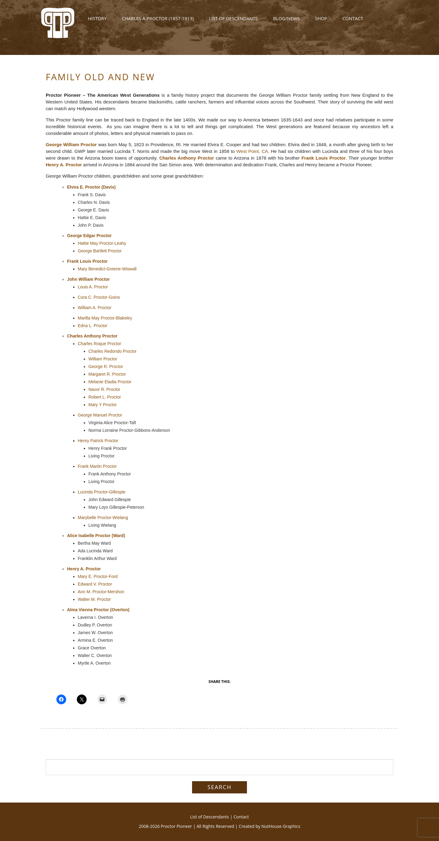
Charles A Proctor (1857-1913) (158, 22)
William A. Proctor (94, 307)
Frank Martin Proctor (97, 466)
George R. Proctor (105, 366)
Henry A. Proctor (64, 164)
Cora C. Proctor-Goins (99, 297)
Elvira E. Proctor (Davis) (91, 187)
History (97, 22)
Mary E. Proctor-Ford (98, 576)
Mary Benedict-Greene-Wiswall (107, 268)
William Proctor (102, 358)
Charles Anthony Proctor (186, 158)
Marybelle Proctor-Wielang (103, 517)
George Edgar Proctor (89, 235)
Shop (321, 22)
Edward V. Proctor (95, 584)
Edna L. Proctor (92, 325)
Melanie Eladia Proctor (109, 381)
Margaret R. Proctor (107, 374)
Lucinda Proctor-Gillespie (101, 491)
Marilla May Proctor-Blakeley (105, 318)
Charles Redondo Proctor (112, 351)
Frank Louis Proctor (324, 158)
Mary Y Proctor (102, 404)
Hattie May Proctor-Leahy (102, 243)
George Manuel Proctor (100, 415)
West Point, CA (252, 151)
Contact (352, 22)
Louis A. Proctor (93, 286)
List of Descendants (233, 22)
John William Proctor (88, 279)
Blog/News (286, 22)
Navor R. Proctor (104, 389)
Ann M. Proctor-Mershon (101, 591)
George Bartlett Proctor (100, 250)
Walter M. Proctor (94, 599)
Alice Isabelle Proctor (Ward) (96, 535)
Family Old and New (100, 77)
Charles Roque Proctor (99, 343)
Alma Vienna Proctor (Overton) (98, 609)
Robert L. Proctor (104, 397)
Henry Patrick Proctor (98, 440)
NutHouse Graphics (281, 826)
